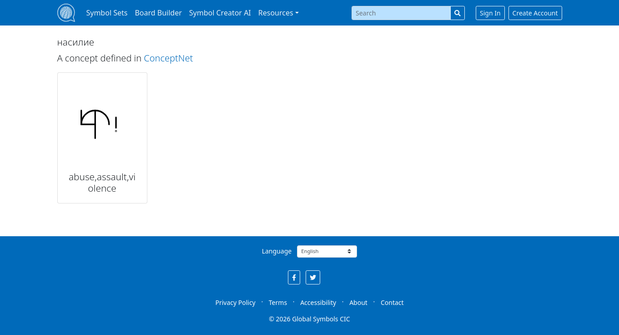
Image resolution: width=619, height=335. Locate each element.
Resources (275, 13)
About (358, 302)
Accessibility (318, 302)
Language (277, 251)
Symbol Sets (106, 13)
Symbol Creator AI (220, 13)
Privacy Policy (235, 302)
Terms (278, 302)
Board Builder (158, 13)
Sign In (490, 13)
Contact (392, 302)
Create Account (535, 13)
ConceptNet (168, 58)
